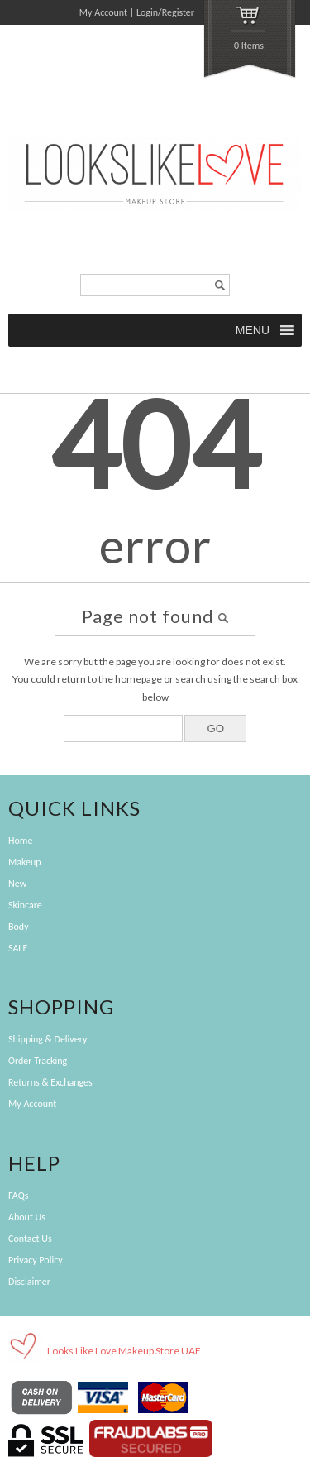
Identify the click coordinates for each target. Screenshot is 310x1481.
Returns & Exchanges (50, 1082)
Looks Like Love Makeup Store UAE (124, 1350)
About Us (26, 1217)
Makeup (24, 862)
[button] (253, 330)
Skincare (25, 905)
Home (20, 840)
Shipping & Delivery (47, 1039)
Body (18, 926)
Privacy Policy (35, 1260)
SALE (17, 948)
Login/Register (165, 12)
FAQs (18, 1195)
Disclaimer (29, 1281)
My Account (103, 12)
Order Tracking (37, 1060)
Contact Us (30, 1238)
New (17, 883)
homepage (138, 679)
